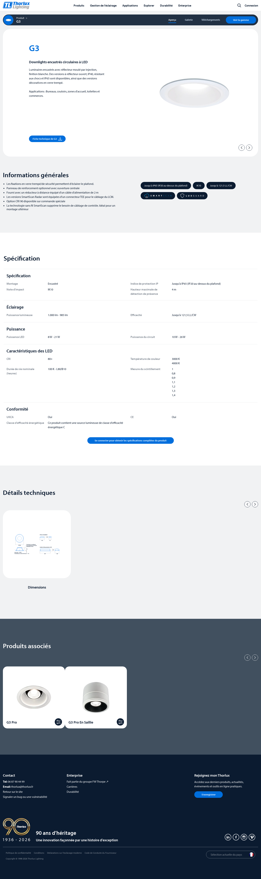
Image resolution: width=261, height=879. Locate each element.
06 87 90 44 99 (16, 781)
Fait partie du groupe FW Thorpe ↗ (87, 781)
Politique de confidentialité (18, 852)
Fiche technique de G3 (47, 139)
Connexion (251, 5)
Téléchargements (210, 19)
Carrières (72, 786)
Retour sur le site (13, 791)
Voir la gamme (241, 20)
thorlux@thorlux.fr (22, 786)
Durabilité (73, 791)
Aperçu (172, 19)
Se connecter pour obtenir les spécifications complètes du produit (131, 440)
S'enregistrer (209, 794)
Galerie (189, 19)
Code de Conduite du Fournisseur (100, 852)
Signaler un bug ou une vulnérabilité (25, 797)
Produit (20, 18)
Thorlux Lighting (36, 858)
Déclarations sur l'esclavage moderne (64, 852)
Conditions (39, 852)
